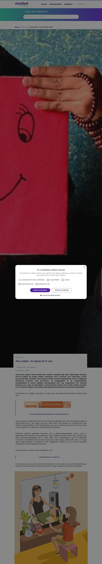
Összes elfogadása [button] (40, 290)
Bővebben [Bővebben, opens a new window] (63, 275)
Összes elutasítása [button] (62, 290)
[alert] (51, 282)
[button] (51, 295)
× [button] (84, 267)
